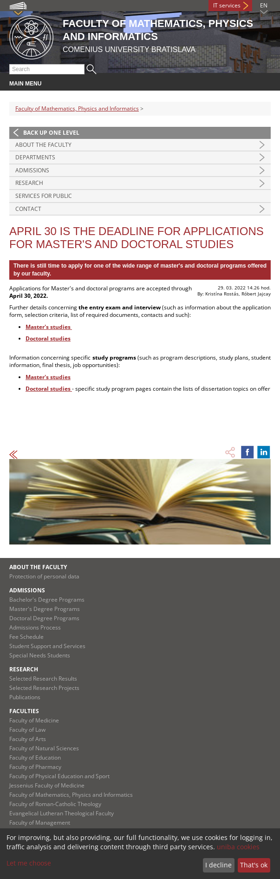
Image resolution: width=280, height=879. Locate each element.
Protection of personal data (44, 576)
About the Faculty (43, 145)
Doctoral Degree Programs (44, 618)
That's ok (253, 864)
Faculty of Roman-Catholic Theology (55, 804)
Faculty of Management (39, 823)
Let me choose (29, 863)
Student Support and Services (47, 646)
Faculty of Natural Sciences (44, 748)
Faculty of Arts (27, 739)
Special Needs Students (39, 655)
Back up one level (51, 133)
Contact (28, 209)
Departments (35, 157)
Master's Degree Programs (44, 609)
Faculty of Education (35, 757)
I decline (218, 864)
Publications (24, 697)
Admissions (32, 170)
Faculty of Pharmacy (35, 767)
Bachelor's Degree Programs (47, 599)
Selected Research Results (43, 678)
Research (29, 183)
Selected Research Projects (44, 688)
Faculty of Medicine (34, 720)
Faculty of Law (27, 730)
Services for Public (43, 196)
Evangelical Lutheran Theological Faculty (61, 813)
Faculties (24, 711)
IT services (227, 5)
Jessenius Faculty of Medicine (47, 785)
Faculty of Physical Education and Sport (59, 776)
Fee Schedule (26, 637)
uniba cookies (238, 846)
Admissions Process (35, 627)
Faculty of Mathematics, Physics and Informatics (77, 108)
